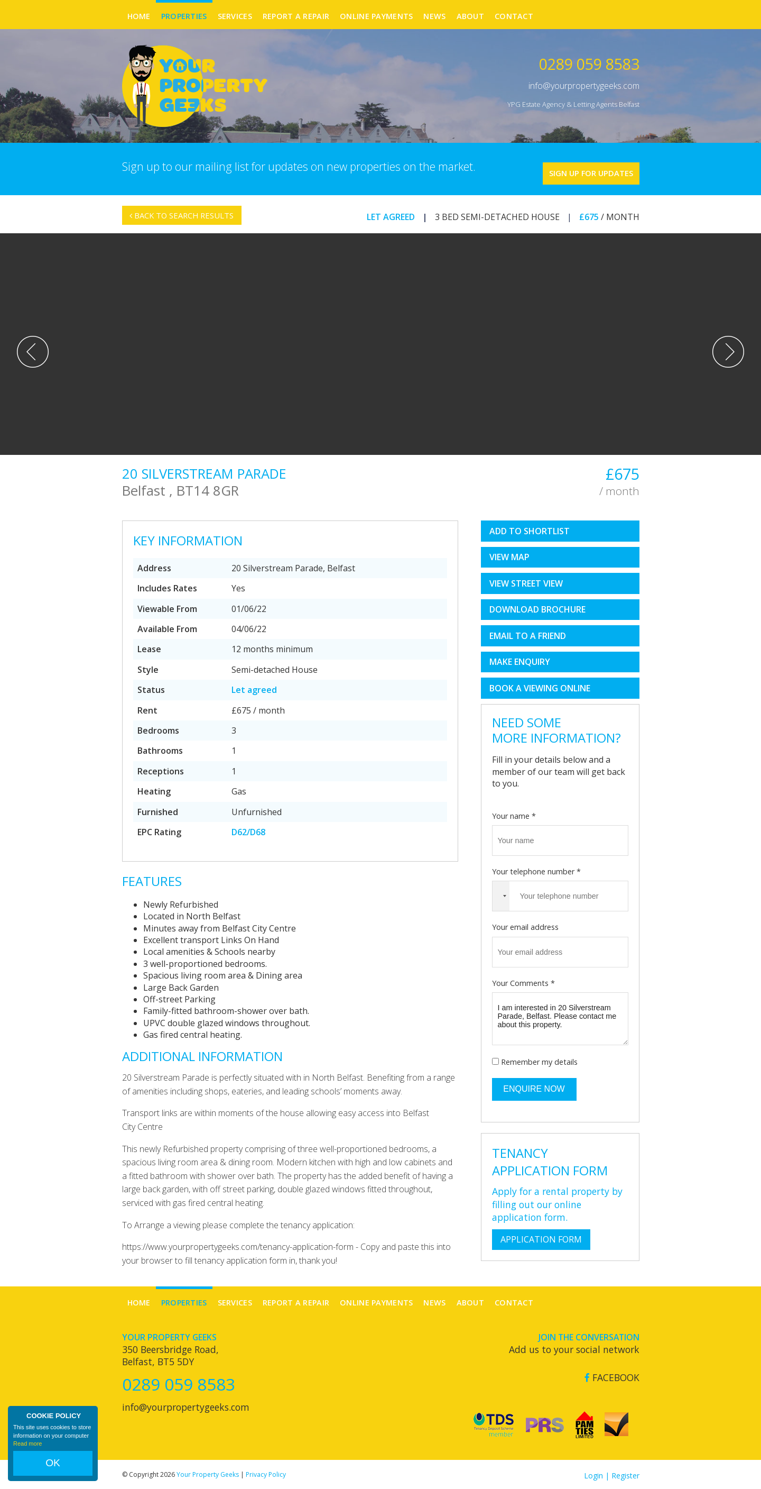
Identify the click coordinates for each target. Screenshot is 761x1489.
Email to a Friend (527, 634)
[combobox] (501, 894)
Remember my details (539, 1060)
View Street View (526, 581)
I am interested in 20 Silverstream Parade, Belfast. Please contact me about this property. (560, 1016)
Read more (27, 1454)
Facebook (611, 1375)
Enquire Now (533, 1086)
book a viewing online (539, 686)
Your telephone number (536, 869)
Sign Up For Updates (576, 167)
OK (53, 1468)
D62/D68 (248, 830)
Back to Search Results (187, 219)
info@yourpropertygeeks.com (583, 86)
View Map (509, 555)
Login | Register (611, 1473)
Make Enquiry (519, 659)
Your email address (525, 925)
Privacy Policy (266, 1472)
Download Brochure (537, 607)
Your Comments (523, 980)
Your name (514, 813)
